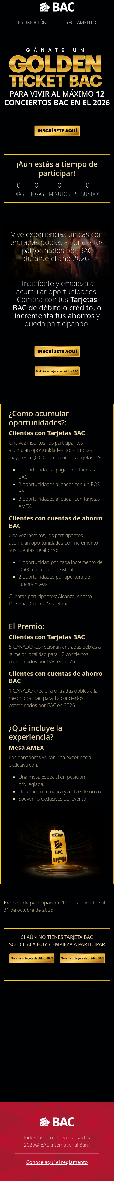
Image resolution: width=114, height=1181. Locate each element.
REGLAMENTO (80, 22)
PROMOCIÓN (32, 22)
